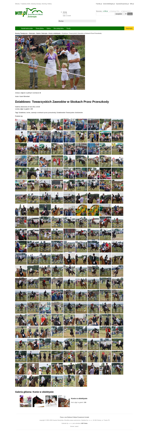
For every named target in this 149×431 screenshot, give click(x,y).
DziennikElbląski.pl (109, 4)
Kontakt (87, 417)
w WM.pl (105, 11)
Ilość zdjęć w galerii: (78, 402)
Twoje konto (129, 28)
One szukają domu (59, 28)
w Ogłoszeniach (126, 11)
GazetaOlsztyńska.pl (122, 4)
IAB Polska (84, 423)
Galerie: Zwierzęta (41, 33)
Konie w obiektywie (54, 33)
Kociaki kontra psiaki (27, 28)
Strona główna (40, 28)
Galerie (49, 28)
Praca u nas (63, 417)
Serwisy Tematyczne (21, 33)
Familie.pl (99, 4)
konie (28, 112)
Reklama (69, 417)
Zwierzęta (32, 33)
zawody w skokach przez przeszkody (43, 112)
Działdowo (22, 112)
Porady (68, 28)
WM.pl (132, 4)
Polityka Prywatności (78, 417)
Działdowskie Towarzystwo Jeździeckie (70, 112)
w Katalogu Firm (114, 11)
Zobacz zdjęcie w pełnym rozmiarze (28, 93)
